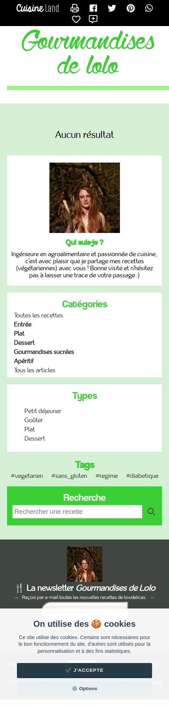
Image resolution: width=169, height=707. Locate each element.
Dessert (24, 342)
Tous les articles (34, 370)
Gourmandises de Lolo (88, 54)
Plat (19, 333)
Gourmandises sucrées (44, 351)
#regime (107, 475)
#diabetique (142, 475)
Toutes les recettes (38, 315)
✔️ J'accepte (85, 670)
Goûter (34, 420)
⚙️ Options (84, 688)
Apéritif (24, 361)
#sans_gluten (69, 475)
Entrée (22, 324)
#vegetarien (27, 475)
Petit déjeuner (43, 411)
